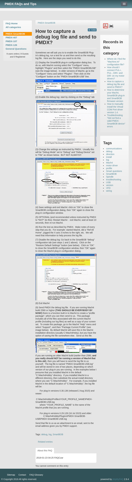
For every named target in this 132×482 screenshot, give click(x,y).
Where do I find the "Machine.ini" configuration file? (116, 62)
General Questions (16, 48)
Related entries (45, 442)
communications (114, 148)
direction (110, 154)
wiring (109, 191)
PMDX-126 (11, 45)
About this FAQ (44, 450)
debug (44, 434)
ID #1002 (92, 30)
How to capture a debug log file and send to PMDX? (115, 84)
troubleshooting (113, 179)
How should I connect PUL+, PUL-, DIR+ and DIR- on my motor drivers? (115, 73)
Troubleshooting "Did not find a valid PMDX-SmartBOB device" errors (116, 121)
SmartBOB (58, 434)
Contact (22, 475)
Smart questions (114, 171)
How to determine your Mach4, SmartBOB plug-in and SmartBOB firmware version (116, 95)
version (109, 185)
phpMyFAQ (117, 479)
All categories (13, 27)
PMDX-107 (11, 41)
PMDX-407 (11, 37)
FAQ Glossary (36, 475)
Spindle (109, 176)
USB (108, 182)
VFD (108, 188)
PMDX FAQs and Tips (20, 4)
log (50, 434)
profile (109, 168)
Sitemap (11, 475)
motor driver (112, 165)
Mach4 (109, 162)
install (109, 157)
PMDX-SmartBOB (15, 33)
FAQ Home (12, 23)
